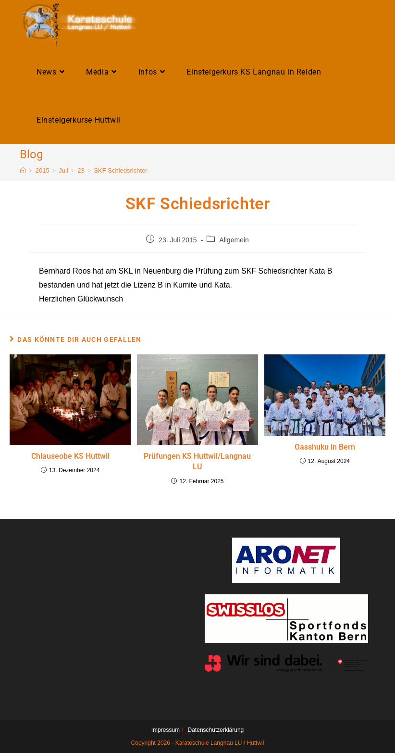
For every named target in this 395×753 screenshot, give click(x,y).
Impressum (165, 730)
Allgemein (233, 240)
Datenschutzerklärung (216, 730)
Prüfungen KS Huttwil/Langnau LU (197, 461)
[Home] (23, 170)
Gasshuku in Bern (325, 447)
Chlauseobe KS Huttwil (70, 456)
